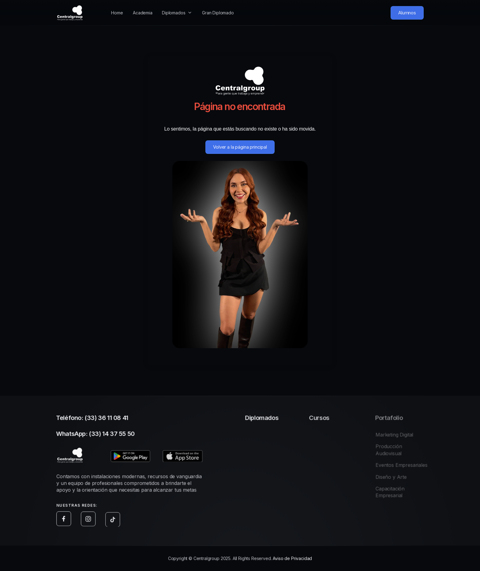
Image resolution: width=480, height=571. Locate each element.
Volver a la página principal (240, 147)
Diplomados (173, 6)
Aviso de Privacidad (292, 559)
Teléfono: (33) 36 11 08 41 (94, 419)
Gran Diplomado (218, 6)
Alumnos (407, 11)
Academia (142, 7)
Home (117, 9)
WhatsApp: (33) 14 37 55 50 (97, 435)
